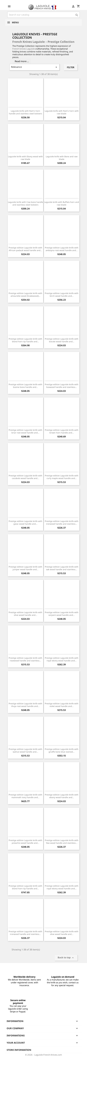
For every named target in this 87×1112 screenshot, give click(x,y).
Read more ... (22, 61)
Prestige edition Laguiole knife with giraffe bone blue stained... (61, 750)
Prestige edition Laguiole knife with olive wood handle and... (25, 613)
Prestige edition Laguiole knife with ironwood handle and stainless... (61, 522)
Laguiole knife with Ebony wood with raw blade (25, 158)
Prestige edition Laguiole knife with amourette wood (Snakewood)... (25, 294)
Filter (70, 67)
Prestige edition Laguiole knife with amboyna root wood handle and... (61, 249)
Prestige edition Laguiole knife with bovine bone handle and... (25, 386)
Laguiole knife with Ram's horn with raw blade (62, 112)
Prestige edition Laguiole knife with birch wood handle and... (61, 294)
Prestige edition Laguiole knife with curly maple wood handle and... (61, 477)
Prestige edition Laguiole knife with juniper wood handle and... (25, 568)
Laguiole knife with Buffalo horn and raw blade (61, 203)
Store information (19, 1049)
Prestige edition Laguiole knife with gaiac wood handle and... (25, 522)
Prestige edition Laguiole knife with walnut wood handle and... (25, 750)
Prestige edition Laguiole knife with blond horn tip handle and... (25, 340)
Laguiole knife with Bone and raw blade (62, 158)
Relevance (34, 67)
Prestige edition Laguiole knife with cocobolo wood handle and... (25, 477)
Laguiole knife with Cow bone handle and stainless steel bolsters (25, 203)
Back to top (66, 958)
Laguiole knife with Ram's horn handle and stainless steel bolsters (25, 112)
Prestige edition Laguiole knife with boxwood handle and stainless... (61, 386)
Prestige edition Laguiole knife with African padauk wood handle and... (25, 249)
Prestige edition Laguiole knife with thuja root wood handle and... (25, 705)
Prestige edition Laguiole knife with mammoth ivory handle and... (25, 796)
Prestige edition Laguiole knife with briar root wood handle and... (25, 431)
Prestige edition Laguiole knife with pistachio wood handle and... (25, 841)
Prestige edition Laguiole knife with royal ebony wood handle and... (61, 659)
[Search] (43, 15)
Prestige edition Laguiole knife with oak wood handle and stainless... (61, 568)
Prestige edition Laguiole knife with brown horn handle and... (61, 431)
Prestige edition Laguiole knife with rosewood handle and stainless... (25, 659)
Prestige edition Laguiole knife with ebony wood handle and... (61, 796)
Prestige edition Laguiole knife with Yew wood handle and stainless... (61, 841)
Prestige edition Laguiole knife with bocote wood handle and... (61, 340)
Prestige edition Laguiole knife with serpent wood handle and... (61, 613)
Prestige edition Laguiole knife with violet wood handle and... (61, 705)
